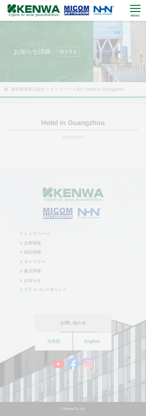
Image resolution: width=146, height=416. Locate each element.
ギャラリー (34, 261)
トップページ (37, 233)
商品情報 (32, 252)
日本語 (53, 341)
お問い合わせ (73, 322)
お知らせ (32, 280)
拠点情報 (32, 270)
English (92, 341)
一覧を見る (66, 51)
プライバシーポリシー (45, 289)
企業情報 (32, 242)
